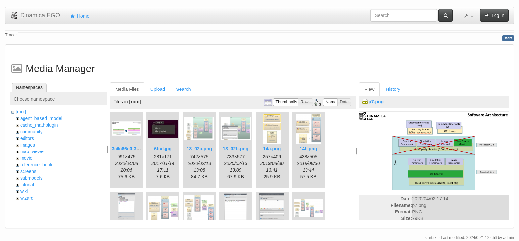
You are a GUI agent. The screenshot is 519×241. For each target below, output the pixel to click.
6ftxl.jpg (163, 148)
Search (183, 89)
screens (28, 171)
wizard (26, 198)
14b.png (308, 148)
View (369, 89)
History (393, 89)
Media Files (127, 89)
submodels (31, 178)
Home (79, 16)
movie (26, 158)
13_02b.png (235, 148)
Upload (157, 89)
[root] (21, 111)
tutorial (27, 184)
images (27, 145)
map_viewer (32, 151)
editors (27, 138)
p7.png (376, 101)
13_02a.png (199, 148)
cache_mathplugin (39, 125)
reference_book (36, 164)
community (31, 131)
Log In (494, 15)
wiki (24, 191)
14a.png (272, 148)
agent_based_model (41, 118)
